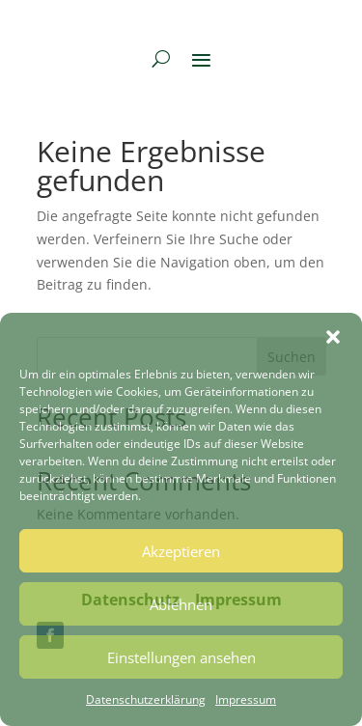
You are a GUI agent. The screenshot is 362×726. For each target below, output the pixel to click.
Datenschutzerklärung (146, 699)
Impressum (245, 699)
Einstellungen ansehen (181, 657)
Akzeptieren (181, 551)
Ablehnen (181, 604)
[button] (333, 337)
